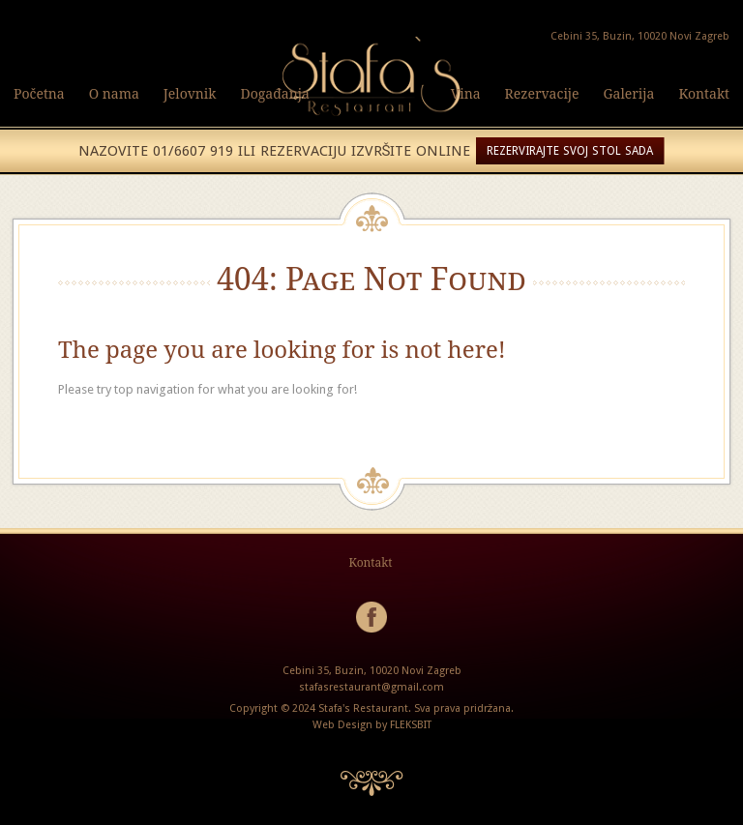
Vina (466, 93)
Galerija (629, 93)
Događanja (275, 93)
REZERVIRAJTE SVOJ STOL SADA (570, 151)
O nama (114, 93)
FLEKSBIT (410, 725)
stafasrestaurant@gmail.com (371, 687)
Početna (39, 93)
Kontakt (703, 93)
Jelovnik (190, 93)
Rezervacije (542, 93)
